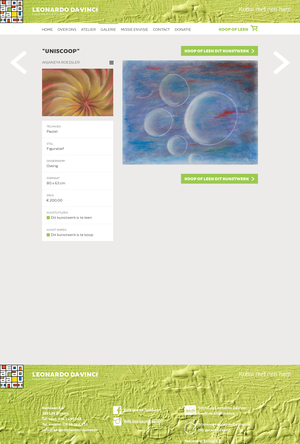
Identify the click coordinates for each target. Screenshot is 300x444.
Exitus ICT (212, 441)
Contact (161, 29)
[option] (150, 143)
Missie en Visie (134, 29)
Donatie (183, 29)
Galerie (108, 29)
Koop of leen (233, 29)
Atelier (88, 29)
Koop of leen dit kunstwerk (216, 51)
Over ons (67, 29)
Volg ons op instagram (143, 421)
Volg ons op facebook (142, 409)
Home (47, 29)
